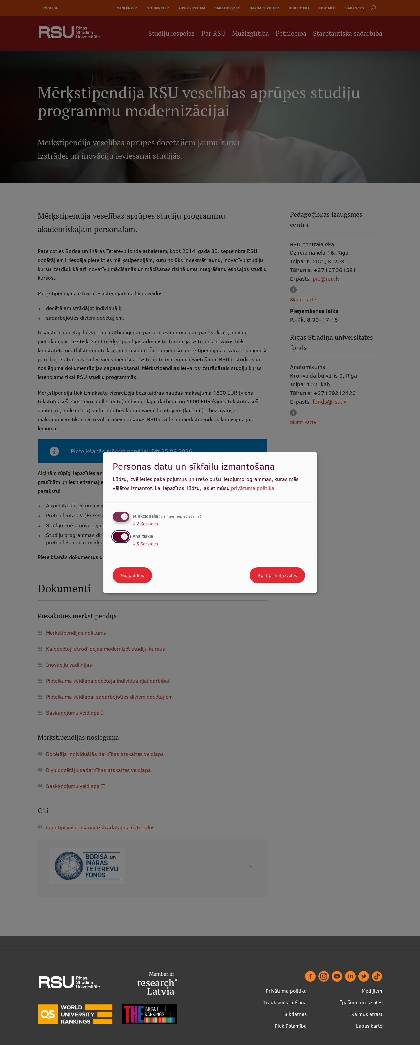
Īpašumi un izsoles (361, 1002)
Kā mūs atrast (366, 1014)
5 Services (145, 543)
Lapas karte (369, 1025)
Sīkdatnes (295, 1014)
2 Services (145, 523)
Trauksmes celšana (285, 1002)
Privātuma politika (286, 990)
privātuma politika (252, 488)
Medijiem (372, 990)
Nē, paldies (132, 575)
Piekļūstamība (291, 1025)
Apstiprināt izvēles (277, 575)
